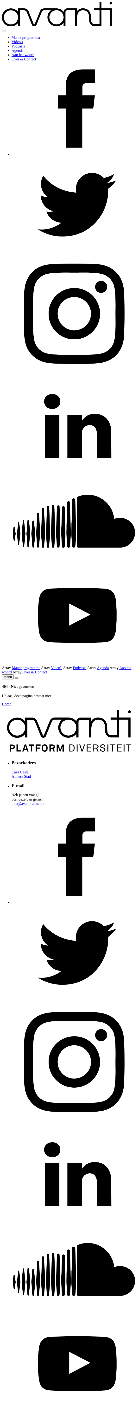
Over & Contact (24, 59)
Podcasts (18, 46)
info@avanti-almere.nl (29, 803)
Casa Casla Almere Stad (21, 774)
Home (6, 704)
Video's (17, 42)
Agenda (18, 50)
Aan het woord (23, 55)
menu (8, 677)
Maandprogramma (26, 37)
